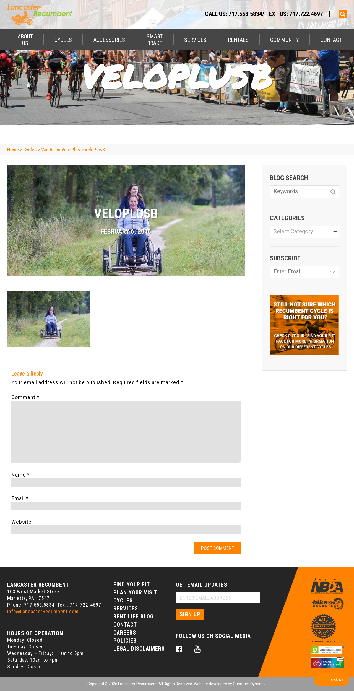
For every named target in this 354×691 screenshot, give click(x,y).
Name (20, 475)
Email (19, 498)
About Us (25, 39)
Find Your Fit (131, 584)
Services (195, 40)
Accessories (109, 40)
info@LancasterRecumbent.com (43, 611)
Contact (331, 40)
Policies (125, 640)
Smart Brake (155, 39)
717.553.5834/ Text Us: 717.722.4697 (275, 14)
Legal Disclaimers (139, 648)
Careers (124, 632)
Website (21, 522)
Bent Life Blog (133, 616)
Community (284, 40)
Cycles (63, 40)
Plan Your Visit (135, 592)
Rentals (238, 40)
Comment (25, 397)
